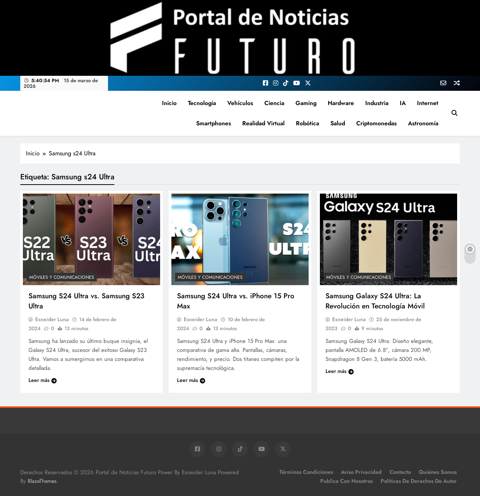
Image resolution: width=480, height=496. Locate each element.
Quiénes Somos (438, 472)
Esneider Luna (52, 319)
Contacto (400, 472)
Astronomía (423, 123)
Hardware (341, 103)
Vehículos (240, 103)
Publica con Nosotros (346, 481)
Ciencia (274, 103)
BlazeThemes (42, 481)
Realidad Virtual (263, 123)
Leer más (42, 380)
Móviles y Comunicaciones (61, 277)
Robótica (307, 123)
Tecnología (202, 103)
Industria (376, 103)
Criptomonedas (376, 123)
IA (403, 103)
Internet (427, 103)
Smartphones (213, 123)
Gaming (306, 103)
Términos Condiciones (306, 472)
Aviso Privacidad (361, 472)
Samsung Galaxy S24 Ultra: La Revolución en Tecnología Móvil (375, 301)
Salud (337, 123)
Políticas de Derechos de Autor (419, 481)
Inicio (169, 103)
